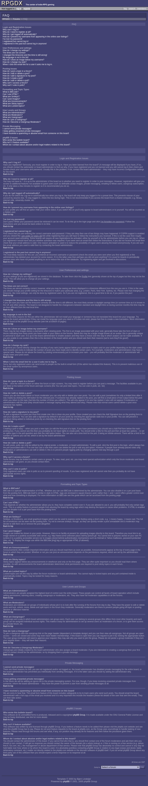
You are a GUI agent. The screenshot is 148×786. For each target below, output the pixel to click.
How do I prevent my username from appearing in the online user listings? (35, 36)
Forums (16, 19)
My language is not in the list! (16, 57)
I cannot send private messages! (17, 128)
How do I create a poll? (13, 78)
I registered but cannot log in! (16, 41)
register (26, 8)
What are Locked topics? (14, 106)
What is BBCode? (11, 92)
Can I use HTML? (10, 94)
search (132, 8)
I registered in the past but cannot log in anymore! (25, 43)
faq (125, 8)
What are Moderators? (13, 115)
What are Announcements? (15, 101)
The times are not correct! (14, 53)
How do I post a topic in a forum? (17, 71)
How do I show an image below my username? (23, 60)
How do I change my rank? (15, 62)
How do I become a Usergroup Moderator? (22, 122)
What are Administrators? (14, 112)
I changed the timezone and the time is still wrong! (25, 55)
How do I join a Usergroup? (15, 119)
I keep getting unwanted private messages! (22, 131)
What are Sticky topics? (13, 103)
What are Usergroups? (13, 117)
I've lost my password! (12, 39)
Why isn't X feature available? (16, 142)
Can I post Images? (11, 99)
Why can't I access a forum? (15, 83)
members (141, 8)
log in (18, 8)
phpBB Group (79, 715)
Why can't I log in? (11, 29)
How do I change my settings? (16, 50)
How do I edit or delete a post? (16, 73)
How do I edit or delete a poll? (16, 80)
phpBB (66, 781)
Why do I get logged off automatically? (20, 34)
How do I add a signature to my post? (19, 76)
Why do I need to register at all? (17, 32)
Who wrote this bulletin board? (16, 140)
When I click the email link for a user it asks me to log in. (27, 64)
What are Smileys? (11, 96)
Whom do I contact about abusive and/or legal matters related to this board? (36, 145)
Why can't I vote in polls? (14, 85)
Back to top (8, 174)
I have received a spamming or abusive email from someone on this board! (36, 133)
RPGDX (6, 19)
